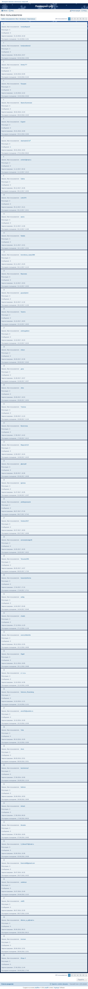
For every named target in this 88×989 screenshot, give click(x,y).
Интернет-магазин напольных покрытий (15, 1)
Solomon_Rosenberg (27, 692)
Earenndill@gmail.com (28, 863)
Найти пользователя (8, 19)
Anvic (22, 749)
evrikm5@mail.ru (26, 160)
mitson (23, 350)
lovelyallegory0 (25, 26)
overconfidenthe (26, 635)
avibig (22, 597)
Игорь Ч (23, 958)
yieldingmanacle (26, 502)
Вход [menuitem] (85, 10)
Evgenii (23, 122)
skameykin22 (25, 141)
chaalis (23, 616)
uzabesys (24, 882)
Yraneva (23, 407)
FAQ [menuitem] (12, 10)
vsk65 (22, 901)
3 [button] (74, 19)
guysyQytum (24, 293)
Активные (23, 19)
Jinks (22, 388)
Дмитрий (23, 464)
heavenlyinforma (26, 578)
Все (17, 19)
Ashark (23, 806)
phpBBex (37, 987)
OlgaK (23, 654)
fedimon (23, 787)
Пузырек (23, 84)
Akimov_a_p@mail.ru (27, 920)
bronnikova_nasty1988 (28, 255)
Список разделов (7, 984)
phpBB (46, 987)
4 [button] (77, 19)
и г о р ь (23, 673)
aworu (22, 217)
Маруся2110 (25, 445)
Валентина (24, 426)
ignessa (23, 483)
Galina (23, 179)
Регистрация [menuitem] (76, 10)
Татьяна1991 (25, 559)
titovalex (23, 825)
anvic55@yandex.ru (27, 711)
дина (22, 369)
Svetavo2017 (25, 521)
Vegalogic (56, 987)
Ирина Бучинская (26, 103)
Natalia (23, 236)
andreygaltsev (25, 331)
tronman (23, 939)
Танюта (23, 312)
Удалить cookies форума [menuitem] (60, 984)
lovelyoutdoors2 (25, 45)
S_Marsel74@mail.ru (27, 844)
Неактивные (31, 19)
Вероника (24, 274)
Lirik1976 (23, 198)
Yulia (22, 730)
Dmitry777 (24, 65)
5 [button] (80, 19)
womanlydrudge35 (26, 540)
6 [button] (83, 19)
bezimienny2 (25, 768)
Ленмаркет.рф (44, 6)
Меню (6, 10)
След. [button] (86, 18)
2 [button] (72, 19)
